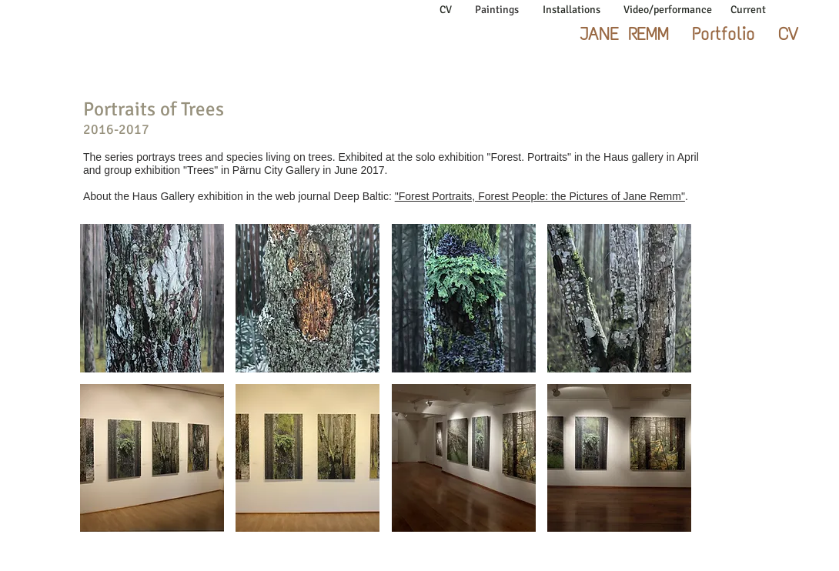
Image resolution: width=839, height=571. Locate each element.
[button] (152, 298)
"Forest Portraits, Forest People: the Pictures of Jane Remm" (540, 196)
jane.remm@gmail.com (704, 542)
